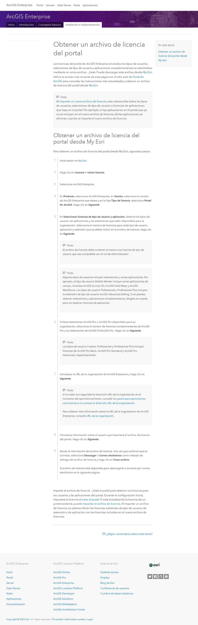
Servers (50, 5)
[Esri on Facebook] (155, 575)
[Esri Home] (154, 564)
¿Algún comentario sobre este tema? (129, 533)
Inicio (11, 24)
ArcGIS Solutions (63, 598)
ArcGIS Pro (59, 576)
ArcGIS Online (61, 571)
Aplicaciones (90, 5)
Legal (90, 618)
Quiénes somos (109, 571)
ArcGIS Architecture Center (69, 608)
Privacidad (57, 618)
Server (10, 582)
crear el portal (90, 498)
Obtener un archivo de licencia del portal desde (172, 56)
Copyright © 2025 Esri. (18, 618)
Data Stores (64, 5)
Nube (77, 5)
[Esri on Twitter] (149, 575)
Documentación (15, 603)
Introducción (26, 24)
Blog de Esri (107, 582)
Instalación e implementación (82, 24)
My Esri (147, 72)
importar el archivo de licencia (101, 503)
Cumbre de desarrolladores (116, 592)
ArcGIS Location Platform (68, 587)
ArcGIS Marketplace (65, 603)
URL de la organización (100, 415)
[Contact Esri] (166, 575)
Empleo (104, 576)
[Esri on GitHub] (160, 575)
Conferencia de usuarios (114, 587)
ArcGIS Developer (64, 592)
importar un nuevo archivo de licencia (82, 101)
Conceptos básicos (49, 24)
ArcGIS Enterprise (19, 5)
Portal (40, 5)
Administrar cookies (75, 618)
